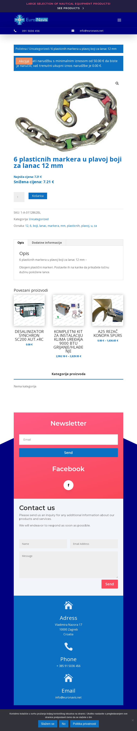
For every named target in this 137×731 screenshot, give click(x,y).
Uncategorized (39, 49)
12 (26, 226)
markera (53, 226)
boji (35, 226)
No (63, 723)
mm (62, 226)
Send (109, 584)
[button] (117, 83)
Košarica (38, 196)
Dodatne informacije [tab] (47, 243)
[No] (132, 720)
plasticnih (73, 226)
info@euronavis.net (91, 30)
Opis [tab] (20, 243)
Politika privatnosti (84, 723)
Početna (21, 49)
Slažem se (47, 723)
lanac (42, 226)
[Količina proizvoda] (19, 197)
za (95, 226)
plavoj (85, 226)
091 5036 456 (31, 31)
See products (68, 8)
